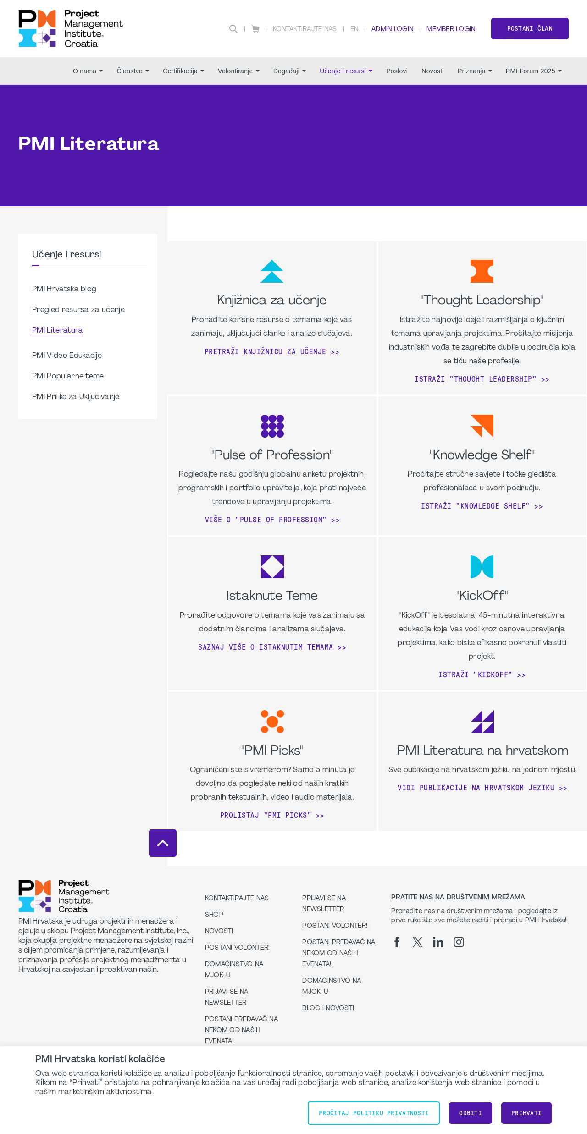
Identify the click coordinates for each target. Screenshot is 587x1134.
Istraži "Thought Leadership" (476, 379)
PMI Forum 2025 (534, 71)
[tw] (417, 942)
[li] (438, 942)
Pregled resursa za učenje (78, 310)
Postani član (530, 28)
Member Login (450, 29)
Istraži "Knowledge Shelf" (475, 506)
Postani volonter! (237, 948)
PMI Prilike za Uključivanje (76, 397)
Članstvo (132, 71)
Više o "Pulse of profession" (266, 520)
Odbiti (470, 1113)
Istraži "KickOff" (475, 675)
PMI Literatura (57, 330)
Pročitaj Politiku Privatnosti (374, 1113)
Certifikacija (183, 71)
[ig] (459, 942)
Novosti (432, 71)
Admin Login (392, 29)
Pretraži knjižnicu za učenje (266, 352)
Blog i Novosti (328, 1008)
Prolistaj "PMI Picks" (266, 815)
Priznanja (475, 71)
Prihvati (526, 1113)
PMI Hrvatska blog (64, 289)
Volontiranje (239, 71)
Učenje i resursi (346, 71)
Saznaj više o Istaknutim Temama (265, 647)
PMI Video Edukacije (67, 356)
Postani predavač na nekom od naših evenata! (241, 1030)
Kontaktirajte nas (305, 29)
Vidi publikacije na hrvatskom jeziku (476, 788)
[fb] (397, 942)
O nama (88, 71)
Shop (214, 915)
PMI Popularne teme (68, 376)
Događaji (289, 71)
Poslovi (397, 71)
